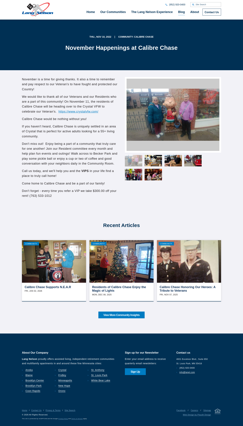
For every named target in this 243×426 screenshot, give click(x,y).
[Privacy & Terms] (217, 412)
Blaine (29, 375)
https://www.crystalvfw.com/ (78, 111)
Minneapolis (65, 380)
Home (24, 410)
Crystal (62, 370)
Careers (194, 410)
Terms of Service (77, 418)
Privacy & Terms (53, 410)
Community (31, 244)
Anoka (29, 370)
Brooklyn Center (34, 380)
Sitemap (207, 410)
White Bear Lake (100, 380)
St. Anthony (97, 370)
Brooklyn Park (33, 385)
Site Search (70, 410)
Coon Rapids (32, 391)
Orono (61, 391)
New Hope (64, 385)
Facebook (181, 410)
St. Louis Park (99, 375)
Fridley (62, 375)
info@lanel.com (187, 372)
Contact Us (36, 410)
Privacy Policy (63, 418)
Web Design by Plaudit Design (197, 415)
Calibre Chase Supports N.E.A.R (48, 287)
